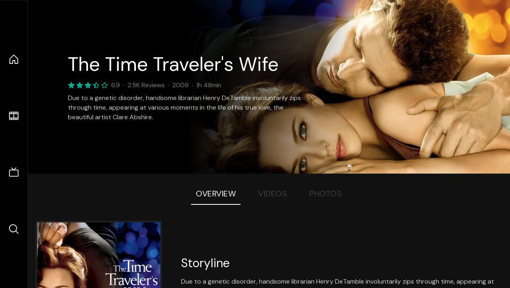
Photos (325, 193)
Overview (216, 193)
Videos (272, 193)
